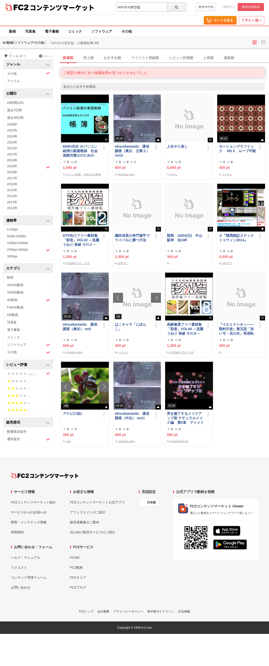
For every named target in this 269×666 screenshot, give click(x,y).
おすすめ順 (112, 58)
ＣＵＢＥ (227, 174)
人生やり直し (177, 146)
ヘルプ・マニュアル (25, 557)
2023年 (12, 142)
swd (68, 441)
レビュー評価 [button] (28, 365)
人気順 (208, 58)
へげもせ (123, 352)
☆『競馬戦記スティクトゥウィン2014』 (236, 238)
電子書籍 (52, 31)
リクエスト (19, 567)
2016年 (12, 184)
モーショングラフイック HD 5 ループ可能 (237, 148)
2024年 (12, 136)
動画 (12, 31)
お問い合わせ (20, 587)
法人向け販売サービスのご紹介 (92, 532)
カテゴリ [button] (28, 268)
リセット (46, 56)
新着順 (68, 58)
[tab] (165, 58)
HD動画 (12, 315)
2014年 (12, 196)
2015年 (12, 190)
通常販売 (28, 439)
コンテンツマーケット (62, 7)
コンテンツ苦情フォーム (29, 577)
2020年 (12, 160)
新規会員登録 (251, 7)
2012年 (12, 208)
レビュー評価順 (181, 58)
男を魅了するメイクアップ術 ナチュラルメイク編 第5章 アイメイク (185, 418)
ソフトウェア (101, 31)
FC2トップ (86, 611)
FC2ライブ (78, 577)
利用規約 (17, 532)
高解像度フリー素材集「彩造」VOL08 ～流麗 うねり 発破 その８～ (185, 328)
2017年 (12, 178)
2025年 (12, 130)
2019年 (28, 166)
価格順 (229, 58)
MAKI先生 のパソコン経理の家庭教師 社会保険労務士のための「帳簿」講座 (80, 151)
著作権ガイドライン (160, 611)
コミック (75, 31)
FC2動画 (76, 567)
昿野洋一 (123, 263)
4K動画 (28, 300)
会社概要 (103, 611)
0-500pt (12, 229)
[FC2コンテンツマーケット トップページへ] (44, 475)
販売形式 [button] (28, 422)
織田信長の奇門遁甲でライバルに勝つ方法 (132, 238)
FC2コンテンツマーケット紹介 (33, 502)
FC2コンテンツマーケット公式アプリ (97, 502)
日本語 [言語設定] (151, 502)
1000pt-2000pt (17, 243)
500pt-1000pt (16, 236)
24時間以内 (15, 103)
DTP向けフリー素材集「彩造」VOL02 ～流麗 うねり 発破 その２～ (81, 240)
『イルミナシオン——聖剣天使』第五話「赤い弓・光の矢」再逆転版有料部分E (236, 329)
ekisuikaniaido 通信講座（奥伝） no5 (80, 326)
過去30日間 (15, 118)
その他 (126, 31)
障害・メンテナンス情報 (29, 522)
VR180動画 (15, 285)
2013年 (12, 202)
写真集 (30, 31)
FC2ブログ (78, 587)
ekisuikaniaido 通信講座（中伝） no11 (132, 416)
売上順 (88, 58)
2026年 (12, 124)
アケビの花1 (72, 414)
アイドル (13, 81)
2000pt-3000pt (28, 250)
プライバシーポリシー (128, 611)
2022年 (12, 148)
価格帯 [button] (28, 220)
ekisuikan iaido (126, 174)
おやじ (174, 174)
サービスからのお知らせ (29, 512)
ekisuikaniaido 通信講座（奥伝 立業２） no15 (132, 150)
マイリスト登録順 (145, 58)
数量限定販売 (16, 431)
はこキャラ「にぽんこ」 (130, 326)
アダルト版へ (251, 20)
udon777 (227, 263)
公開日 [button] (28, 93)
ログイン (229, 7)
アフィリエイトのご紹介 (88, 512)
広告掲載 (184, 611)
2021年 (12, 154)
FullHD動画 (15, 307)
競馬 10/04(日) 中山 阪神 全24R (185, 238)
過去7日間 (14, 110)
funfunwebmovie (179, 441)
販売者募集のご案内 (84, 522)
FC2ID (74, 557)
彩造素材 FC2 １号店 (77, 263)
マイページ (205, 7)
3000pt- (12, 256)
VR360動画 (15, 292)
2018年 (12, 172)
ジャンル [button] (28, 64)
